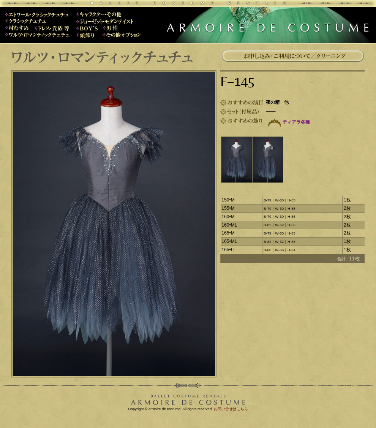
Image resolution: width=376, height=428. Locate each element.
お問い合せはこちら (231, 409)
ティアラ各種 (296, 122)
